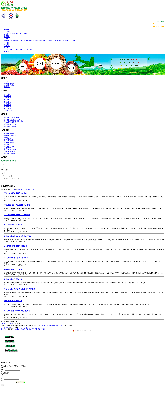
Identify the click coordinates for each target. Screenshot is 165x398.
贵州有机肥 (7, 40)
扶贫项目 (7, 46)
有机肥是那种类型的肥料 (13, 225)
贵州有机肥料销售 (9, 153)
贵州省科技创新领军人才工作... (13, 126)
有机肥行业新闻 (15, 49)
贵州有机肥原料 (9, 141)
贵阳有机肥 (52, 325)
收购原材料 (65, 40)
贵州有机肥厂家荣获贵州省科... (13, 121)
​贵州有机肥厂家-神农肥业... (12, 117)
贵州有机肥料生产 (9, 151)
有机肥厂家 (7, 148)
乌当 (36, 329)
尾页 (13, 323)
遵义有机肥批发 (9, 142)
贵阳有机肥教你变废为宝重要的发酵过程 (18, 236)
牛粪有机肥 (50, 40)
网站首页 (7, 29)
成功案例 (7, 42)
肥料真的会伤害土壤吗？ (13, 301)
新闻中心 (7, 47)
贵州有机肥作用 (9, 146)
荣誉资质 (7, 35)
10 (7, 323)
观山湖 (23, 329)
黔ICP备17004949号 (6, 327)
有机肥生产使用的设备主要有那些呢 (17, 205)
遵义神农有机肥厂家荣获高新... (13, 123)
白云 (39, 329)
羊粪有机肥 (43, 40)
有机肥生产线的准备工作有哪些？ (16, 258)
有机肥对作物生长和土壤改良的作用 (17, 311)
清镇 (42, 329)
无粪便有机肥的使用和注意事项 (15, 193)
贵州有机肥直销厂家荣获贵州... (13, 119)
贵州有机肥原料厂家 (10, 135)
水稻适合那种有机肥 (10, 124)
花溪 (33, 329)
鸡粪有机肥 (14, 40)
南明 (27, 329)
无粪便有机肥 (73, 40)
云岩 (30, 329)
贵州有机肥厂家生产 (10, 150)
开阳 (45, 329)
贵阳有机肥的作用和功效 (13, 279)
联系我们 (12, 33)
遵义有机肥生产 (9, 139)
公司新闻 (7, 49)
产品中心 (7, 38)
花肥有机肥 (29, 40)
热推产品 (3, 329)
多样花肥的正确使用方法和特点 (15, 246)
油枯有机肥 (21, 40)
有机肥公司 (7, 137)
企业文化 (18, 33)
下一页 (10, 323)
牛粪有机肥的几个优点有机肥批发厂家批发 (19, 289)
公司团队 (24, 33)
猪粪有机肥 (36, 40)
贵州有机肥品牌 (9, 133)
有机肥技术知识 (24, 49)
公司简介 (7, 31)
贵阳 (19, 329)
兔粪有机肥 (57, 40)
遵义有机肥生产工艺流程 (13, 269)
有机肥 (13, 189)
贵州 (16, 329)
